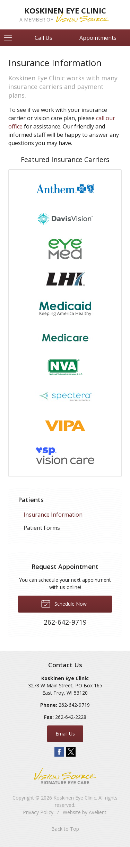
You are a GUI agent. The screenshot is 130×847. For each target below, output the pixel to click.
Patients (31, 500)
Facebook (59, 752)
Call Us (43, 38)
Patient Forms (42, 528)
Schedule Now (64, 603)
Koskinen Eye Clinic (74, 797)
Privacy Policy (38, 812)
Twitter (71, 752)
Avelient (97, 812)
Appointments (97, 38)
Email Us (65, 733)
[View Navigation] (10, 37)
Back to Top (65, 829)
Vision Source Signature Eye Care (65, 776)
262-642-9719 (74, 705)
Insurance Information (53, 514)
